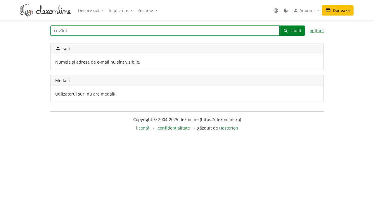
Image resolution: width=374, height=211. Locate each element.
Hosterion (228, 128)
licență (142, 128)
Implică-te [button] (119, 10)
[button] (276, 10)
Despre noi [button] (89, 10)
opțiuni (317, 30)
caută (292, 30)
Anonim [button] (304, 10)
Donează (337, 10)
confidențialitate (174, 128)
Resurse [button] (145, 10)
